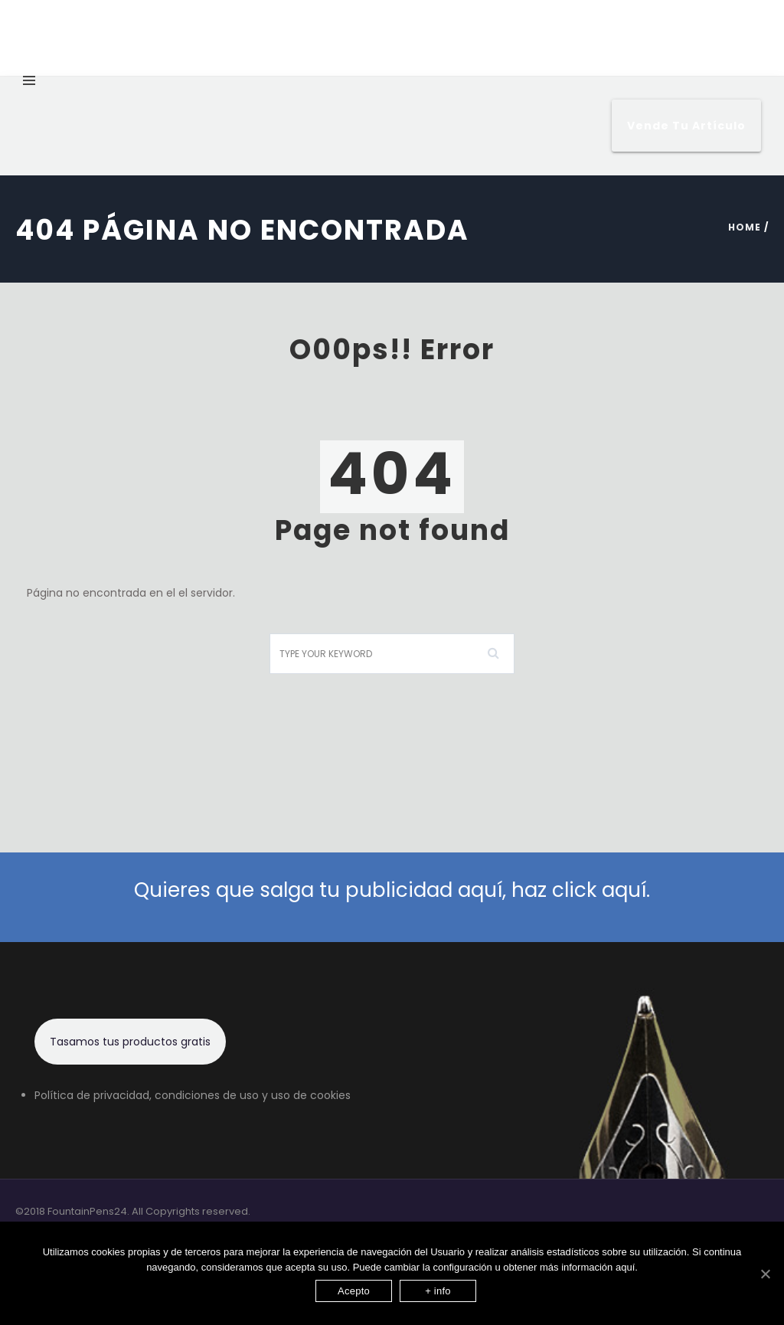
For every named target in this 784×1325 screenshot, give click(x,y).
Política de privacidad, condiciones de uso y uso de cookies (192, 1095)
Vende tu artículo (686, 125)
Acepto (354, 1291)
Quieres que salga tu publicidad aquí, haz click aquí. (392, 890)
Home (744, 227)
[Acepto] (765, 1273)
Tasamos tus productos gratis (130, 1041)
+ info (438, 1291)
